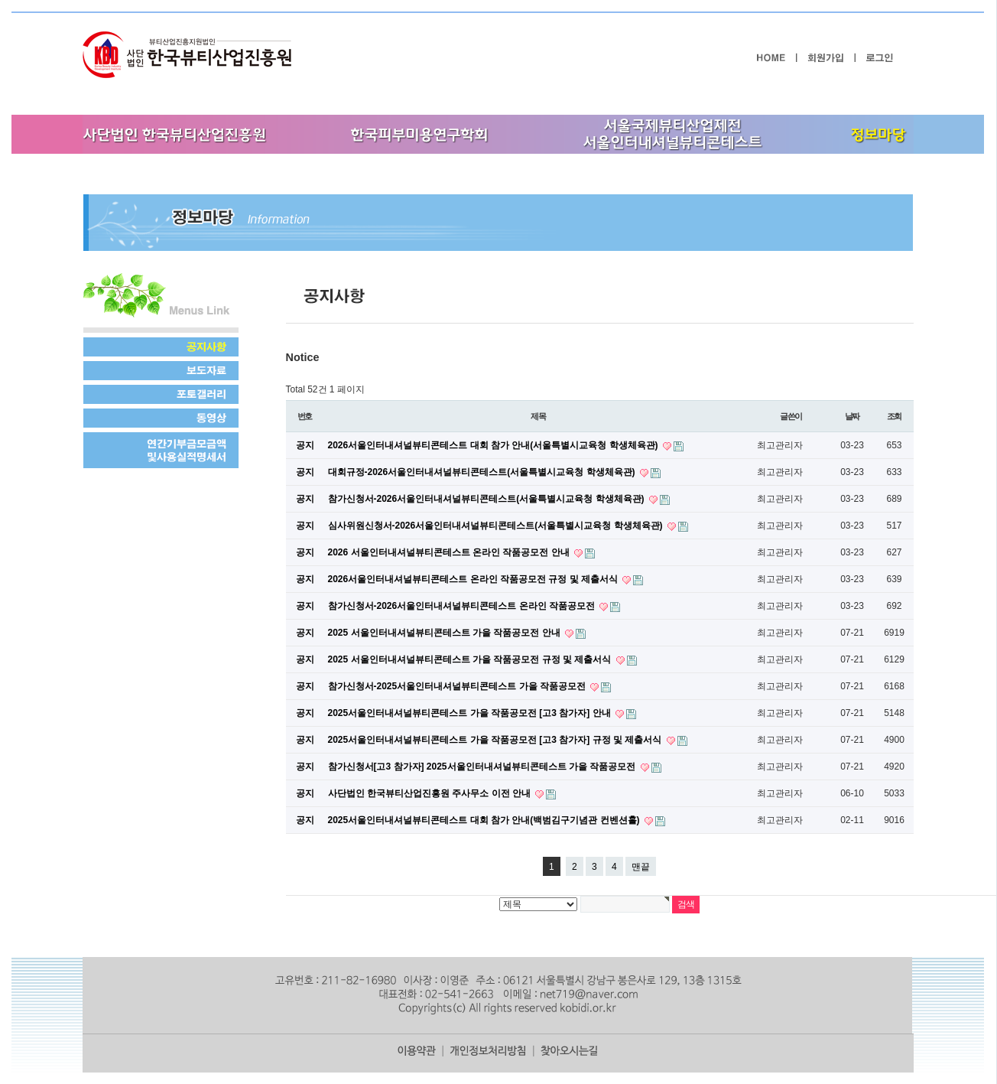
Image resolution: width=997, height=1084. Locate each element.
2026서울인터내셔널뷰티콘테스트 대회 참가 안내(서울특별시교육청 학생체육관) (494, 445)
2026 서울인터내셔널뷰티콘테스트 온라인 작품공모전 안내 (450, 552)
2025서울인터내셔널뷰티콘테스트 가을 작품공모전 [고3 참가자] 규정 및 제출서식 (496, 739)
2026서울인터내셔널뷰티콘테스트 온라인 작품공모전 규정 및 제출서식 (474, 579)
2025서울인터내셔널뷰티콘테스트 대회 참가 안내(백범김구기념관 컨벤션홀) (485, 820)
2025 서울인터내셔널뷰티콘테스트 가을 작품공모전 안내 (445, 632)
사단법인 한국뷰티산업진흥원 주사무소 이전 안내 (431, 793)
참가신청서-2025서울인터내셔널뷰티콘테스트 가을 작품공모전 (458, 686)
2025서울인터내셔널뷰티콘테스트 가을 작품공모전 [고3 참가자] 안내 (470, 713)
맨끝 (641, 866)
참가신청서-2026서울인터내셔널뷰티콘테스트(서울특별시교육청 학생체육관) (487, 498)
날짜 (852, 416)
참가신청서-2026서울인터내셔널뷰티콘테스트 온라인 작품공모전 (463, 606)
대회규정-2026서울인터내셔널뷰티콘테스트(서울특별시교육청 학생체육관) (483, 472)
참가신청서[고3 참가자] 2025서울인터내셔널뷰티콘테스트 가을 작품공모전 (483, 766)
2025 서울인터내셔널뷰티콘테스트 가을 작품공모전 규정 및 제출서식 (471, 659)
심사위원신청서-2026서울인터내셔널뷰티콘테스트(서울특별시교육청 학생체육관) (496, 525)
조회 (894, 416)
